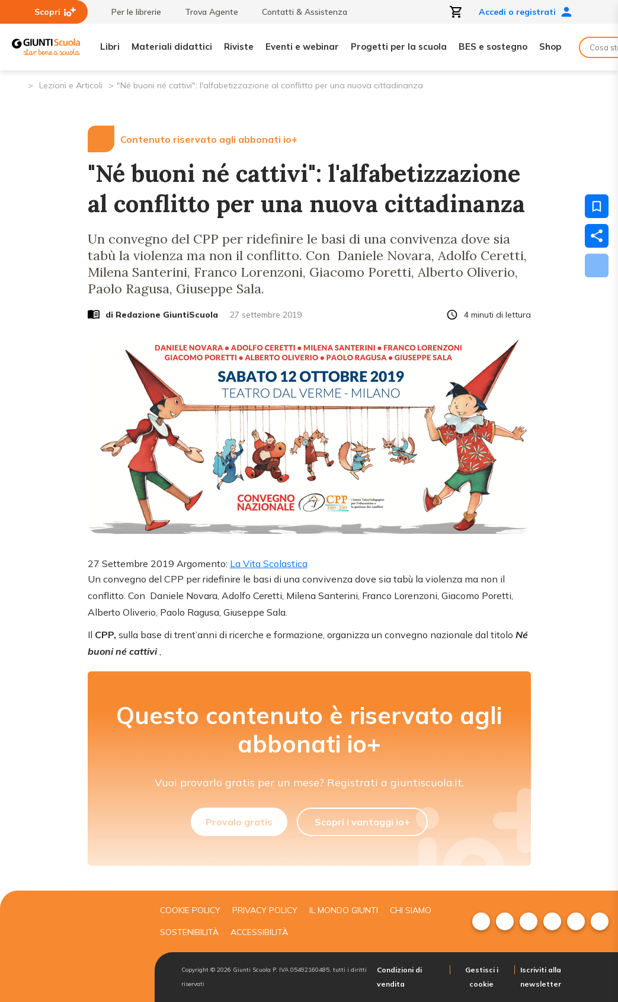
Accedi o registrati (525, 12)
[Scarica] (597, 265)
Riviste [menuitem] (239, 46)
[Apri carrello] (456, 12)
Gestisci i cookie (481, 976)
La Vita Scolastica (269, 563)
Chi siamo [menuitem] (410, 910)
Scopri (55, 12)
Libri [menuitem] (110, 46)
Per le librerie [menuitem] (130, 12)
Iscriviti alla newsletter (540, 976)
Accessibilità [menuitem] (259, 932)
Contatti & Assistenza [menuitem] (298, 12)
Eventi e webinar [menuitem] (302, 46)
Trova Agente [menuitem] (205, 12)
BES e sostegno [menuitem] (493, 46)
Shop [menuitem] (550, 46)
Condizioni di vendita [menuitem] (399, 976)
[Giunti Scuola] (45, 47)
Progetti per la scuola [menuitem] (399, 46)
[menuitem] (481, 921)
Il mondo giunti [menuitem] (343, 910)
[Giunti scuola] (72, 946)
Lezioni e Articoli (71, 85)
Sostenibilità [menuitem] (189, 932)
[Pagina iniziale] (18, 84)
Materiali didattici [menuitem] (172, 46)
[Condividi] (597, 236)
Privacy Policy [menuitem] (264, 910)
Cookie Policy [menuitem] (190, 910)
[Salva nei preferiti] (597, 206)
